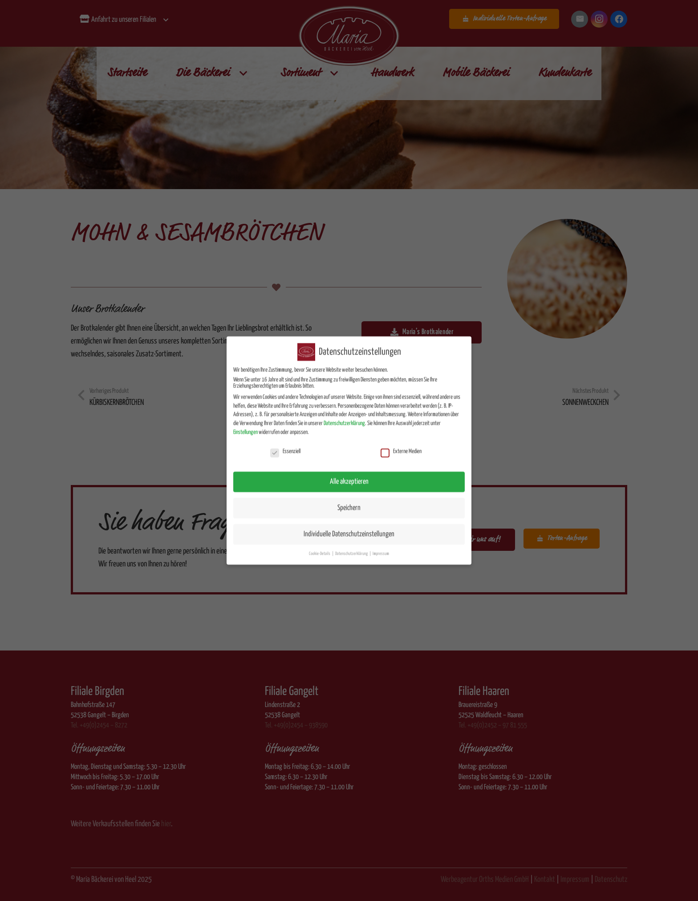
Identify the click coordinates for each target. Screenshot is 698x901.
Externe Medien (401, 445)
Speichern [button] (349, 501)
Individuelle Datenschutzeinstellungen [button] (349, 527)
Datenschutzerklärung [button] (352, 547)
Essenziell (285, 445)
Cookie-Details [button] (320, 547)
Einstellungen (245, 425)
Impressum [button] (381, 547)
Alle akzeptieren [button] (349, 475)
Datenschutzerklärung (344, 417)
